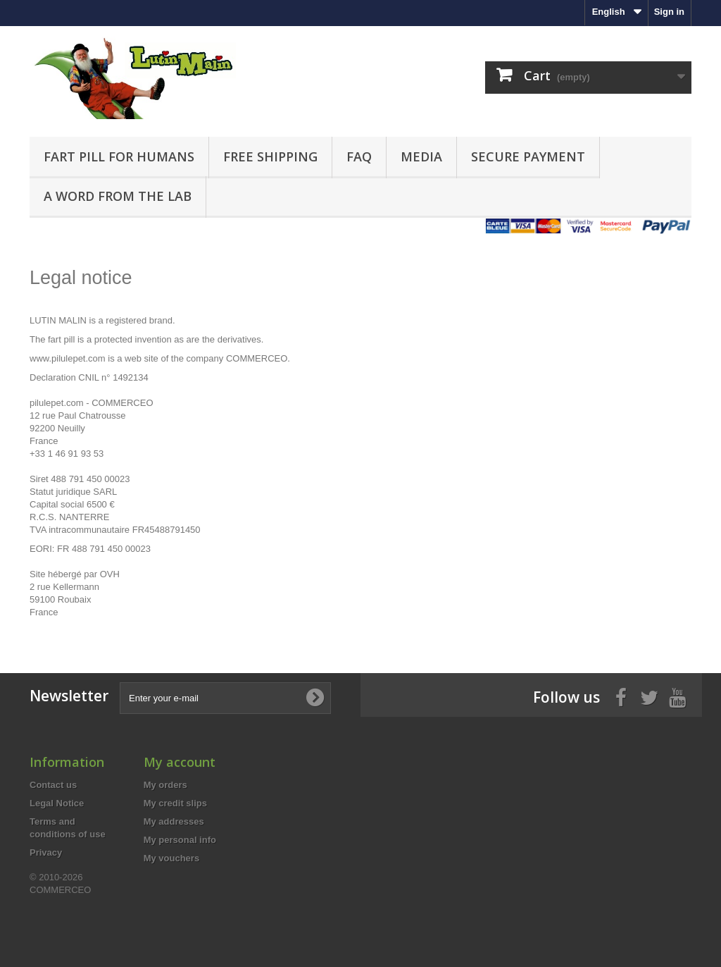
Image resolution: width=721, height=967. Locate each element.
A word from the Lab (118, 195)
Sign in (669, 11)
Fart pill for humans (119, 156)
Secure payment (528, 156)
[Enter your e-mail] (225, 698)
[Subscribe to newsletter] (315, 697)
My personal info (180, 839)
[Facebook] (621, 696)
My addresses (174, 821)
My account (179, 761)
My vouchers (171, 858)
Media (421, 156)
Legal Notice (57, 803)
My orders (165, 785)
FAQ (359, 156)
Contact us (53, 785)
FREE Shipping (270, 156)
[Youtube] (677, 696)
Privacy (46, 852)
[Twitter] (649, 696)
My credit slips (175, 803)
